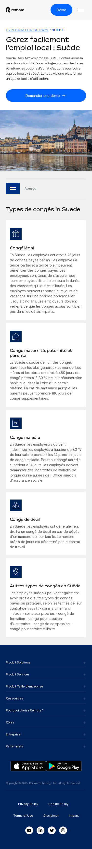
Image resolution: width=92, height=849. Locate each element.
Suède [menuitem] (58, 30)
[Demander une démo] (46, 95)
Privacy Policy (28, 804)
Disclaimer (51, 815)
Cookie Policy (58, 804)
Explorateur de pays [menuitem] (27, 30)
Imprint (74, 815)
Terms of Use (23, 815)
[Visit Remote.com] (15, 10)
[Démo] (61, 10)
